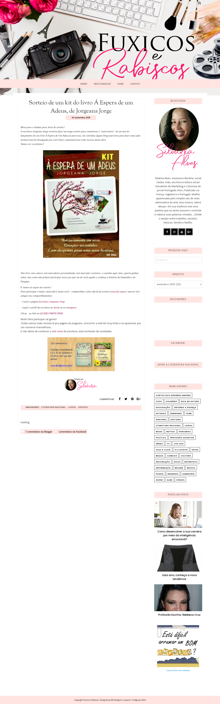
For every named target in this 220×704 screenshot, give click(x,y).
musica (191, 467)
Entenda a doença (185, 407)
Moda (159, 431)
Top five (179, 443)
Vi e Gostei (181, 449)
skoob (56, 307)
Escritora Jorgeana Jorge (52, 301)
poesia (160, 474)
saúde (159, 480)
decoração (163, 461)
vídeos (180, 480)
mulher (179, 467)
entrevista (191, 461)
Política (161, 437)
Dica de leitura (190, 401)
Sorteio (83, 407)
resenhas (173, 474)
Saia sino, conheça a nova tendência (179, 577)
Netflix (170, 431)
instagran (71, 307)
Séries (159, 443)
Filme (189, 413)
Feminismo (176, 413)
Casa (159, 401)
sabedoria (188, 474)
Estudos (161, 413)
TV (168, 443)
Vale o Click (163, 449)
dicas (177, 461)
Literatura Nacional (53, 407)
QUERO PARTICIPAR (51, 313)
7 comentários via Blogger (37, 431)
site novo (57, 331)
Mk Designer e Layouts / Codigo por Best (128, 700)
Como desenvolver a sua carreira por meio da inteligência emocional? (179, 535)
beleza (159, 455)
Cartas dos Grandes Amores (173, 395)
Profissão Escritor (182, 437)
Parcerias (185, 431)
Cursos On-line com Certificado (178, 670)
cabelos (172, 455)
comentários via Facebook (70, 431)
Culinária (171, 401)
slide (169, 480)
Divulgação (163, 407)
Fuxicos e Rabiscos (91, 700)
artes (195, 449)
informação (163, 467)
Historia (176, 419)
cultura (186, 455)
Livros (72, 407)
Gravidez (161, 419)
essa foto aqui (117, 291)
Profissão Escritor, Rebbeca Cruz (179, 615)
